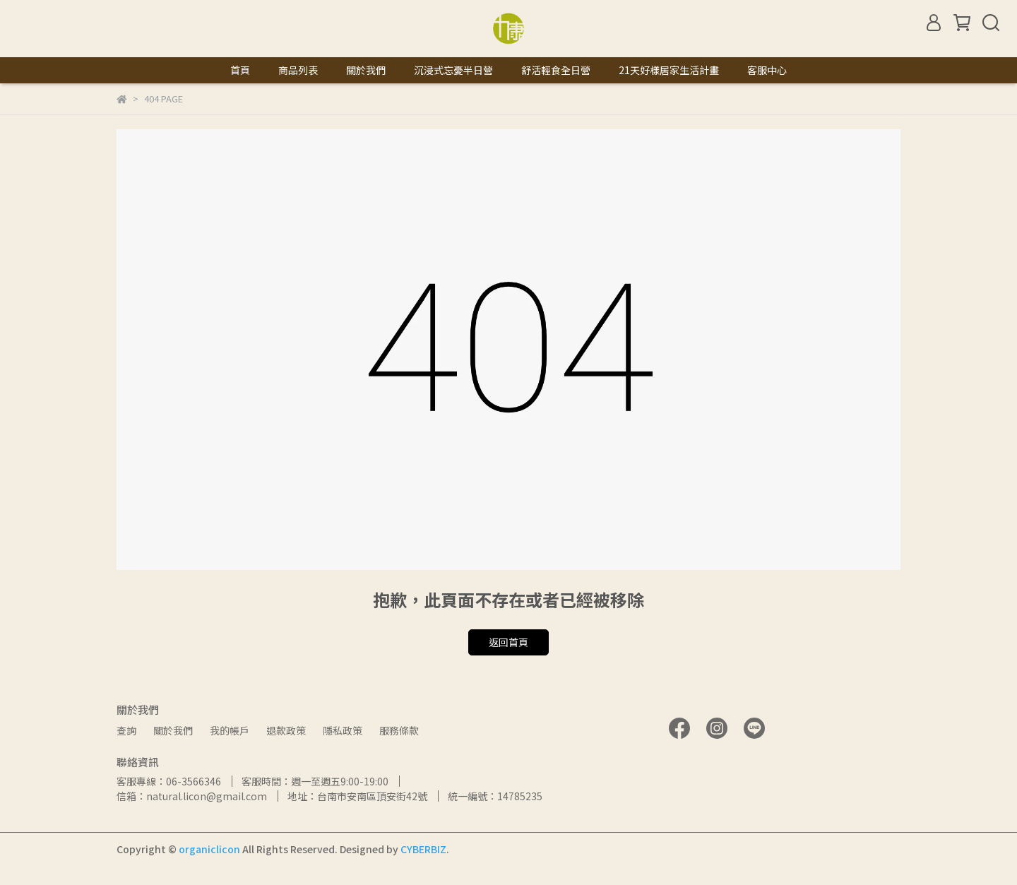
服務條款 (399, 730)
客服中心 (767, 70)
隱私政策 (342, 730)
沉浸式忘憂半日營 (453, 70)
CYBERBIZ (423, 849)
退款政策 (286, 730)
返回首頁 (508, 642)
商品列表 (298, 70)
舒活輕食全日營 (555, 70)
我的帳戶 (229, 730)
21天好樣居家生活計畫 (669, 70)
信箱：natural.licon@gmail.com (192, 796)
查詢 (126, 730)
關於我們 (366, 70)
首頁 (240, 70)
